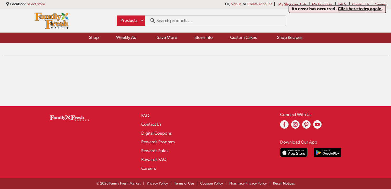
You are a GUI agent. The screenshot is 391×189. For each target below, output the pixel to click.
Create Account (259, 4)
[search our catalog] (151, 20)
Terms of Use (184, 184)
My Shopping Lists (292, 5)
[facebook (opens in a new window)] (284, 126)
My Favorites (322, 5)
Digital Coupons (156, 133)
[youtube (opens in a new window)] (317, 126)
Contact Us (360, 5)
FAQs (342, 5)
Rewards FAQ (153, 160)
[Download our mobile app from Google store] (327, 152)
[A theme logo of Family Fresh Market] (52, 20)
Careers (381, 5)
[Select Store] (36, 4)
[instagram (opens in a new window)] (295, 126)
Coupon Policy (211, 184)
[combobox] (131, 20)
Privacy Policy (157, 184)
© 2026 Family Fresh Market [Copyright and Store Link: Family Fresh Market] (118, 184)
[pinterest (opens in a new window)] (306, 126)
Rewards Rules (154, 151)
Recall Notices (284, 184)
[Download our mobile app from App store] (294, 152)
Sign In (236, 4)
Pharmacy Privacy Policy (248, 184)
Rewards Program (158, 142)
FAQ (145, 116)
